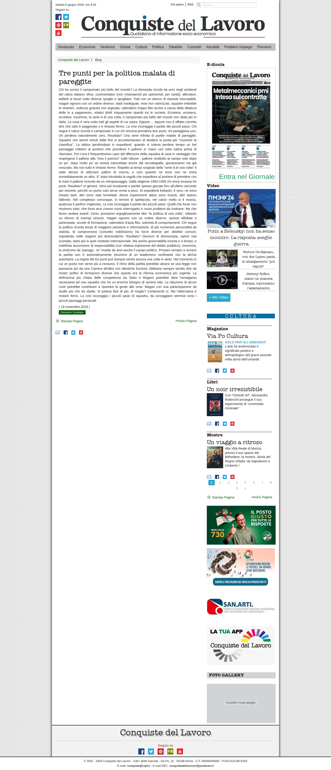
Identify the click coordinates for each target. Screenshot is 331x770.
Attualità (212, 47)
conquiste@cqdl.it (138, 765)
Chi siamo (177, 4)
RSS (190, 4)
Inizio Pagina (185, 321)
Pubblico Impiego (238, 47)
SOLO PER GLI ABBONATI (245, 342)
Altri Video (218, 297)
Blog (98, 60)
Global (125, 47)
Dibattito (175, 47)
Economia (87, 47)
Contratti (194, 47)
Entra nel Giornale (247, 176)
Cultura (141, 47)
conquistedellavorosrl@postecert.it (191, 765)
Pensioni (264, 47)
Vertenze (107, 47)
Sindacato (66, 47)
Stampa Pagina (69, 321)
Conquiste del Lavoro (73, 60)
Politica (158, 47)
